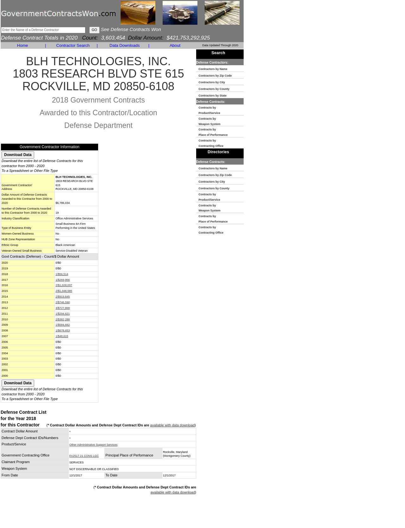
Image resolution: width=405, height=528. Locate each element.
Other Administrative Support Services (93, 444)
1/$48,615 (61, 336)
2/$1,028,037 (63, 285)
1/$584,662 (62, 324)
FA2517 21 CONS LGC (84, 455)
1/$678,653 (62, 330)
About (175, 45)
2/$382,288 (62, 319)
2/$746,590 (62, 302)
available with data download (172, 425)
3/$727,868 (62, 308)
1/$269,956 (62, 279)
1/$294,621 (62, 313)
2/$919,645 (62, 296)
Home (22, 45)
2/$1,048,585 (63, 290)
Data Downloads (124, 45)
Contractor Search (73, 45)
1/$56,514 (61, 274)
